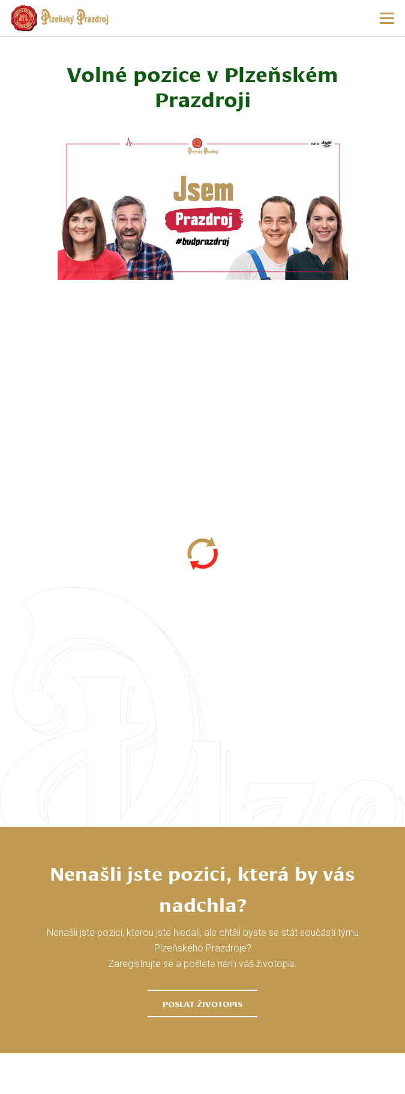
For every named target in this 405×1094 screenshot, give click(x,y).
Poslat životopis (202, 1004)
